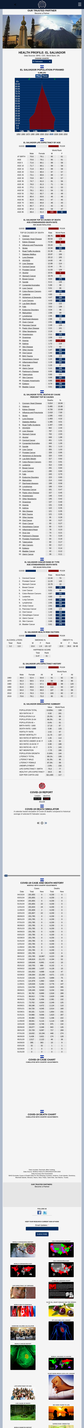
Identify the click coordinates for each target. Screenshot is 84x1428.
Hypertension (27, 334)
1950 (19, 134)
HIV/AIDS (26, 260)
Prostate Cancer (28, 270)
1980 (33, 134)
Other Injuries (27, 350)
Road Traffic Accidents (31, 251)
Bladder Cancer (28, 387)
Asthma (25, 344)
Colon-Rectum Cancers (31, 291)
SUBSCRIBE (42, 1234)
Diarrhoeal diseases (30, 319)
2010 (47, 134)
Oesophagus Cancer (30, 359)
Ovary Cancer (28, 322)
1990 (37, 134)
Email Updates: (41, 1225)
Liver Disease (27, 264)
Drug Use (26, 365)
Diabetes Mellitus (29, 254)
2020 (51, 134)
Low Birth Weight (29, 304)
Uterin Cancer (28, 368)
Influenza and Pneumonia (32, 245)
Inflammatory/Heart (30, 362)
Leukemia (26, 294)
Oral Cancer (27, 353)
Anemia (25, 341)
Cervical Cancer (28, 267)
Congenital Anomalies (31, 285)
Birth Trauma (27, 356)
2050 (66, 134)
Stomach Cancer (29, 276)
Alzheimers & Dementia (31, 297)
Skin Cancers (27, 377)
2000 (42, 134)
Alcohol (25, 273)
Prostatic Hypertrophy (31, 381)
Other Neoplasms (29, 331)
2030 (56, 134)
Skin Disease (27, 347)
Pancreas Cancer (29, 325)
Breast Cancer (28, 279)
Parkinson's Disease (30, 371)
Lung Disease (27, 257)
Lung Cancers (28, 301)
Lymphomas (27, 316)
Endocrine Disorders (30, 310)
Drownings (26, 337)
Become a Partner (42, 13)
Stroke (25, 248)
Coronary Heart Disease (32, 239)
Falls (24, 307)
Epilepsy (25, 384)
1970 (28, 134)
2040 (61, 134)
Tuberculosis (27, 374)
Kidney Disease (28, 242)
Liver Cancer (27, 288)
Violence (25, 236)
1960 (23, 134)
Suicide (25, 282)
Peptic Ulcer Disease (30, 328)
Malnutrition (27, 313)
